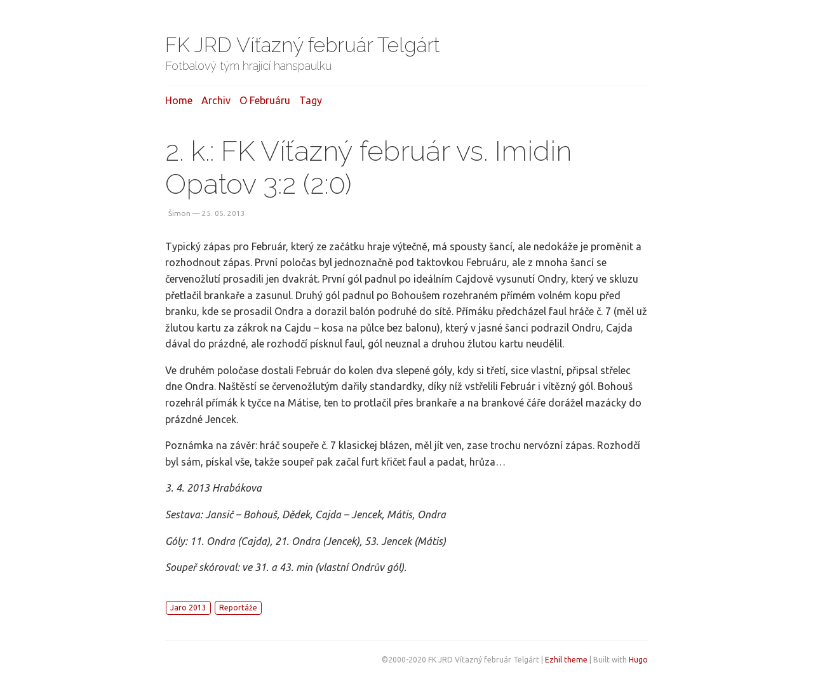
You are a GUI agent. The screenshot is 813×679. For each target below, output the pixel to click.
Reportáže (238, 607)
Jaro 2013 (188, 607)
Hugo (638, 659)
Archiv (216, 100)
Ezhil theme (566, 659)
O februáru (264, 100)
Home (178, 100)
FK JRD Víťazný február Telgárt (302, 45)
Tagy (310, 100)
